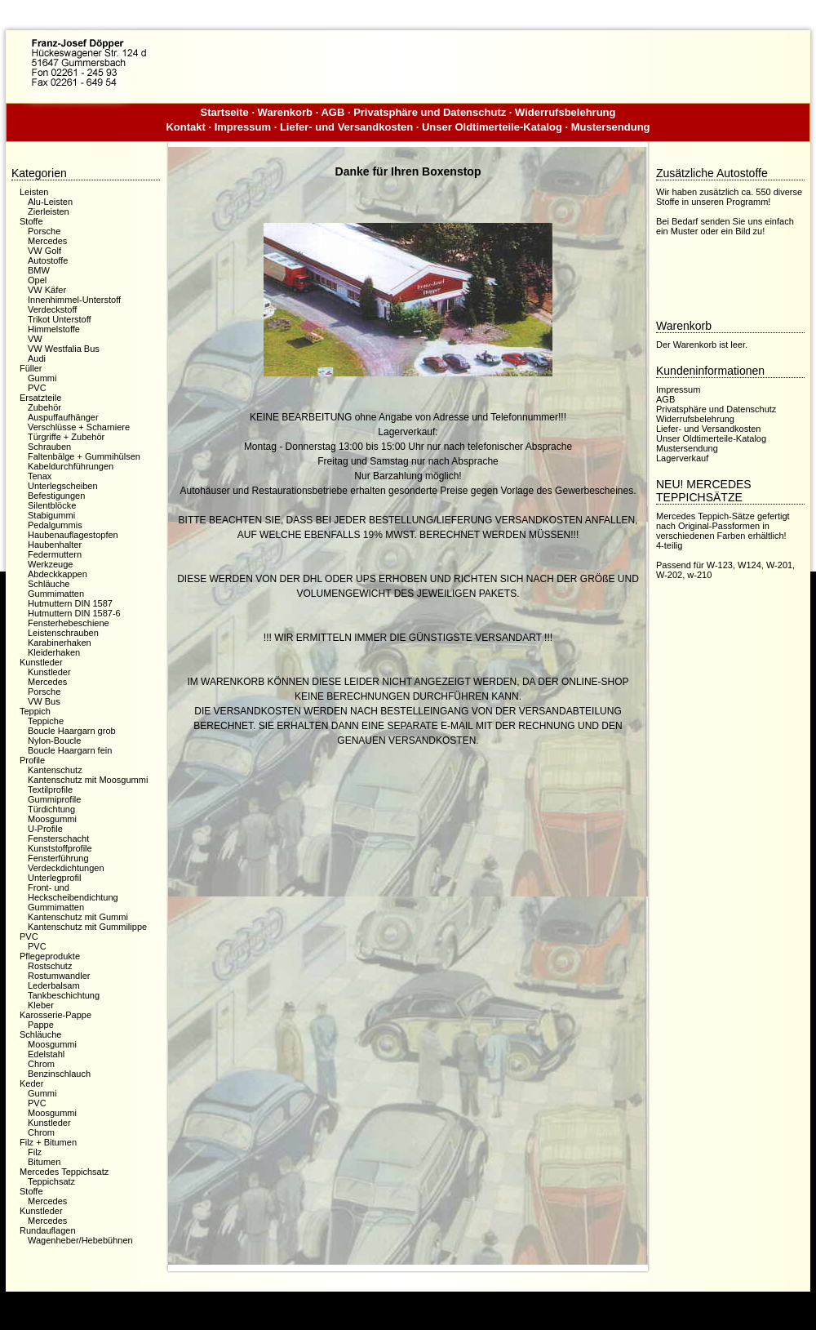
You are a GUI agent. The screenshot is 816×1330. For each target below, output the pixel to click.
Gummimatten (56, 593)
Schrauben (49, 446)
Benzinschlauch (59, 1074)
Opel (37, 280)
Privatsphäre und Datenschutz (429, 112)
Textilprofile (50, 789)
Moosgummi (52, 819)
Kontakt (185, 127)
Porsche (44, 231)
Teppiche (46, 721)
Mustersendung (610, 127)
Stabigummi (51, 515)
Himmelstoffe (54, 329)
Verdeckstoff (52, 309)
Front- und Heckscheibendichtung (73, 892)
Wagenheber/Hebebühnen (80, 1240)
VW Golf (44, 251)
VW (35, 339)
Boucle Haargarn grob (72, 731)
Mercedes (47, 241)
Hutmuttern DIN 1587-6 (74, 613)
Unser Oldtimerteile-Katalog (492, 127)
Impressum (243, 127)
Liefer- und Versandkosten (346, 127)
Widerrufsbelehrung (565, 112)
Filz (35, 1152)
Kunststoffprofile (60, 848)
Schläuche (48, 584)
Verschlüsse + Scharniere (79, 427)
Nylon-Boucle (54, 740)
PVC (37, 388)
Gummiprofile (54, 799)
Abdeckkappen (57, 574)
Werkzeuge (50, 564)
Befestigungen (56, 495)
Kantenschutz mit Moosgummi (88, 780)
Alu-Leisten (50, 202)
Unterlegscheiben (63, 486)
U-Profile (45, 829)
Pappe (41, 1025)
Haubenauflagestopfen (73, 535)
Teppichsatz (51, 1181)
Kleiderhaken (54, 652)
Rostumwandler (59, 976)
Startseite (225, 112)
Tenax (39, 476)
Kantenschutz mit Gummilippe (87, 927)
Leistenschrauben (63, 633)
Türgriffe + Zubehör (66, 437)
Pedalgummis (55, 525)
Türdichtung (51, 809)
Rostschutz (50, 966)
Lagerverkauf (682, 458)
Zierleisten (48, 211)
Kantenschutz (55, 770)
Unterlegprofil (54, 878)
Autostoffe (48, 260)
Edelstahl (46, 1054)
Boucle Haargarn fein (70, 750)
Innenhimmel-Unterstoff (74, 300)
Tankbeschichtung (64, 995)
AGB (332, 112)
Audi (37, 358)
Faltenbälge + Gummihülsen (84, 456)
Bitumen (44, 1162)
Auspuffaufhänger (63, 417)
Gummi (42, 378)
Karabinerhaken (59, 642)
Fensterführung (58, 858)
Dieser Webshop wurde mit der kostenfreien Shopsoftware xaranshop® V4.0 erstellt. (407, 1304)
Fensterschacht (58, 838)
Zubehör (44, 407)
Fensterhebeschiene (68, 623)
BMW (39, 270)
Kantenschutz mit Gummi (78, 917)
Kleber (41, 1005)
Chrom (41, 1064)
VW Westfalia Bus (64, 349)
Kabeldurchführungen (70, 466)
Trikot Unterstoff (59, 319)
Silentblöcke (52, 505)
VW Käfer (47, 290)
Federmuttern (55, 554)
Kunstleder (49, 672)
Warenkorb (285, 112)
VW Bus (44, 701)
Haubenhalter (55, 544)
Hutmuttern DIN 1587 (70, 603)
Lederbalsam (54, 985)
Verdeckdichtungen (66, 868)
